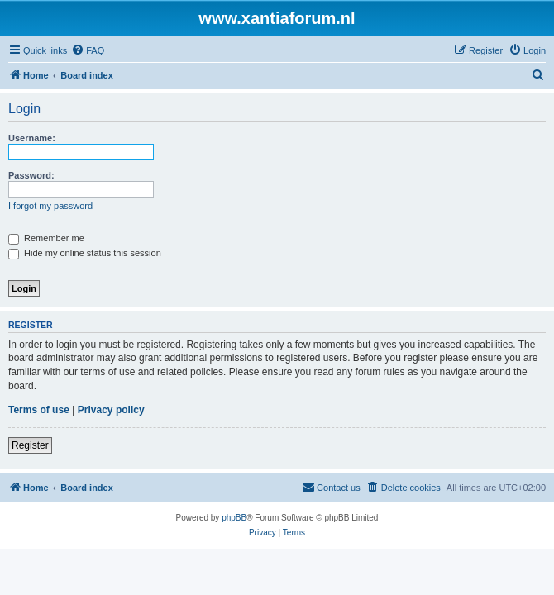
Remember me (46, 238)
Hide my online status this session (84, 253)
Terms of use (38, 410)
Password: (31, 175)
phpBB (234, 517)
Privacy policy (111, 410)
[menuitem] (87, 50)
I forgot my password (50, 206)
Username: (31, 138)
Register (30, 445)
